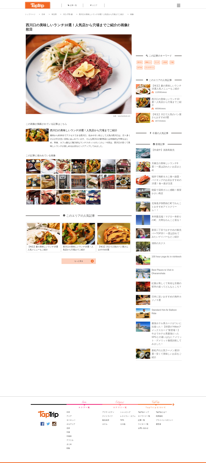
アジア (69, 416)
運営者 (158, 424)
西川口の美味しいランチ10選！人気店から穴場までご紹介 (101, 14)
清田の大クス (158, 243)
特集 (68, 448)
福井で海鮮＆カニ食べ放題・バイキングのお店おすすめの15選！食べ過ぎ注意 (166, 180)
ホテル (104, 424)
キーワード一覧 (144, 416)
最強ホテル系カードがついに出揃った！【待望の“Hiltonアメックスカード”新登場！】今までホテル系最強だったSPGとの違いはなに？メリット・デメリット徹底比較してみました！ (167, 333)
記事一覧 (72, 5)
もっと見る (78, 261)
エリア (93, 5)
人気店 (165, 62)
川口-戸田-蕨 (68, 14)
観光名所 (105, 420)
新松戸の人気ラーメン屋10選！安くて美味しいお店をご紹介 (166, 353)
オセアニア (71, 424)
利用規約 (159, 416)
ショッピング (125, 412)
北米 (68, 428)
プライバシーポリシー (164, 420)
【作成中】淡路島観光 (163, 150)
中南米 (69, 436)
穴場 (172, 62)
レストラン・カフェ (128, 416)
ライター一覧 (143, 424)
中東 (68, 432)
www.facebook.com (124, 116)
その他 (122, 424)
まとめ (69, 444)
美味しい (148, 62)
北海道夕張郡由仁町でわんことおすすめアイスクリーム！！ (166, 206)
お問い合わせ (143, 428)
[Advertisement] (159, 36)
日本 (43, 14)
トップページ (30, 14)
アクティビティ (108, 412)
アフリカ (70, 440)
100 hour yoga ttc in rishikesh (166, 256)
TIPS (122, 420)
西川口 (139, 62)
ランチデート (149, 67)
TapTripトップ (143, 412)
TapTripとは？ (161, 412)
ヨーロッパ (71, 420)
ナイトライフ (107, 416)
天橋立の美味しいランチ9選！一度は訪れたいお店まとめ (166, 166)
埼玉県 (54, 14)
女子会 (139, 67)
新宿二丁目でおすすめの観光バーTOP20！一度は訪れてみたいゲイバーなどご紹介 (166, 233)
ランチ (157, 62)
